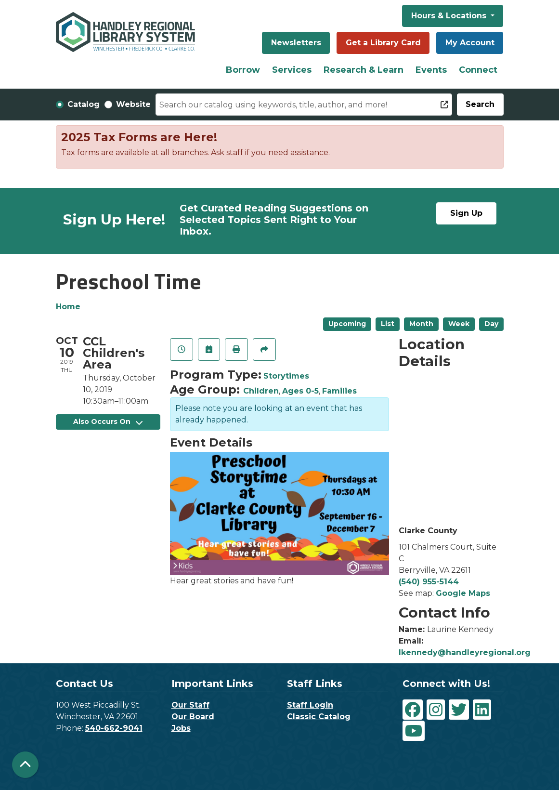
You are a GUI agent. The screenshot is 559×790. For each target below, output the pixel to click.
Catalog (83, 104)
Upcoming (347, 323)
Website (133, 104)
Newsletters (296, 42)
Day (491, 323)
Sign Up (466, 213)
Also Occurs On (108, 421)
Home (68, 306)
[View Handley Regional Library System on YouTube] (414, 731)
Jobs (181, 728)
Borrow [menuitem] (243, 70)
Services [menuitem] (292, 70)
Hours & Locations (450, 15)
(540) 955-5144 (429, 581)
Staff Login (310, 705)
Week (458, 323)
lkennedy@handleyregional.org (465, 652)
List (387, 323)
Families (339, 390)
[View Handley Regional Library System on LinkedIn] (482, 709)
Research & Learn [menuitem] (363, 70)
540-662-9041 (114, 728)
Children (261, 390)
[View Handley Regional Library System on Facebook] (413, 709)
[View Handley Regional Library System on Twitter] (459, 709)
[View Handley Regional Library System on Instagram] (436, 709)
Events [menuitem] (431, 70)
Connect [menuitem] (478, 70)
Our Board (192, 716)
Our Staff (190, 705)
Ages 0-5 (300, 390)
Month (421, 323)
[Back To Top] (25, 764)
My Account (469, 42)
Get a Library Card (383, 42)
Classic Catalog (319, 716)
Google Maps (463, 593)
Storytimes (286, 376)
